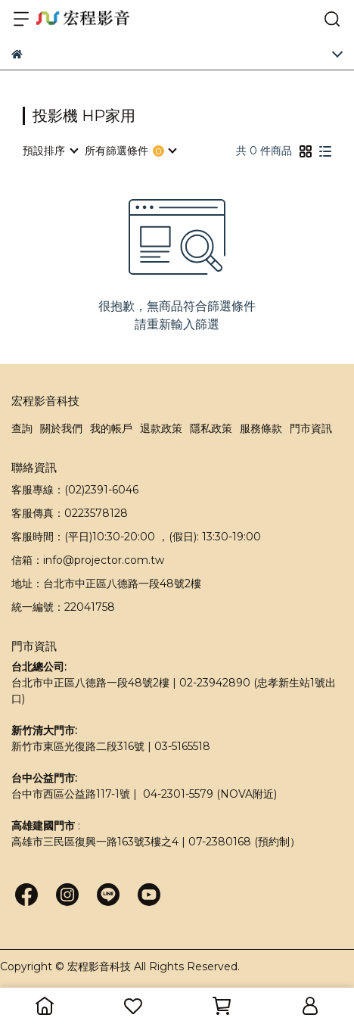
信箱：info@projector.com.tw (87, 560)
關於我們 (61, 428)
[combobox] (50, 150)
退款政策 (161, 428)
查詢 (22, 428)
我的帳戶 (111, 428)
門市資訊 (311, 428)
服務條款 (261, 428)
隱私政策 (211, 428)
